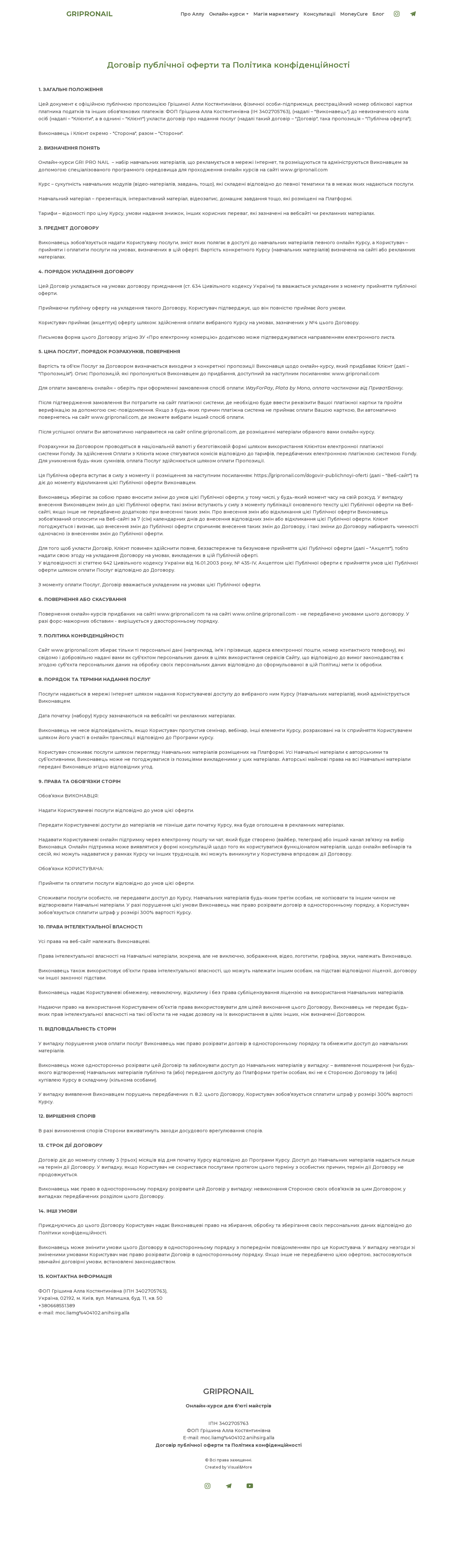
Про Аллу (192, 14)
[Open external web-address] (228, 1507)
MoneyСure (354, 14)
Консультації (319, 14)
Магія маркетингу (276, 14)
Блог (378, 14)
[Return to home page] (49, 14)
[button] (396, 14)
